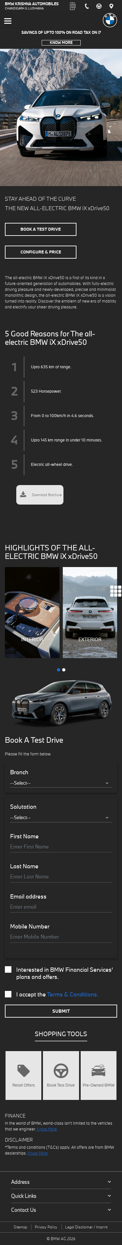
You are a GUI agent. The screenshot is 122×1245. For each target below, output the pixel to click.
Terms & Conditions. (73, 994)
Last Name (24, 866)
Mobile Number (29, 926)
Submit (61, 1011)
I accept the (52, 994)
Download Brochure (41, 495)
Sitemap (20, 1227)
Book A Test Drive (40, 229)
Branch (19, 772)
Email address (28, 896)
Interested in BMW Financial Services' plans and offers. (59, 973)
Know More (61, 42)
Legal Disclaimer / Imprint (86, 1227)
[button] (58, 669)
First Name (24, 836)
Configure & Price (40, 252)
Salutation (23, 806)
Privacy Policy (46, 1227)
